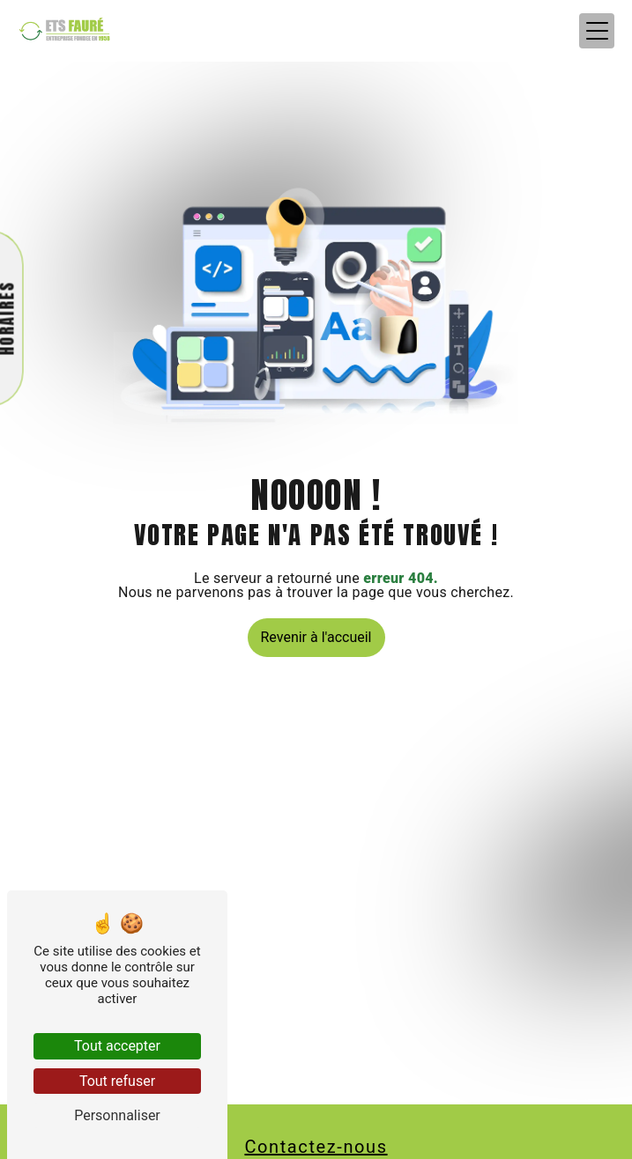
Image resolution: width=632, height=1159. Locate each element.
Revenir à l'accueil (316, 637)
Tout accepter (117, 1045)
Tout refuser (117, 1081)
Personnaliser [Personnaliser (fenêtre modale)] (117, 1115)
